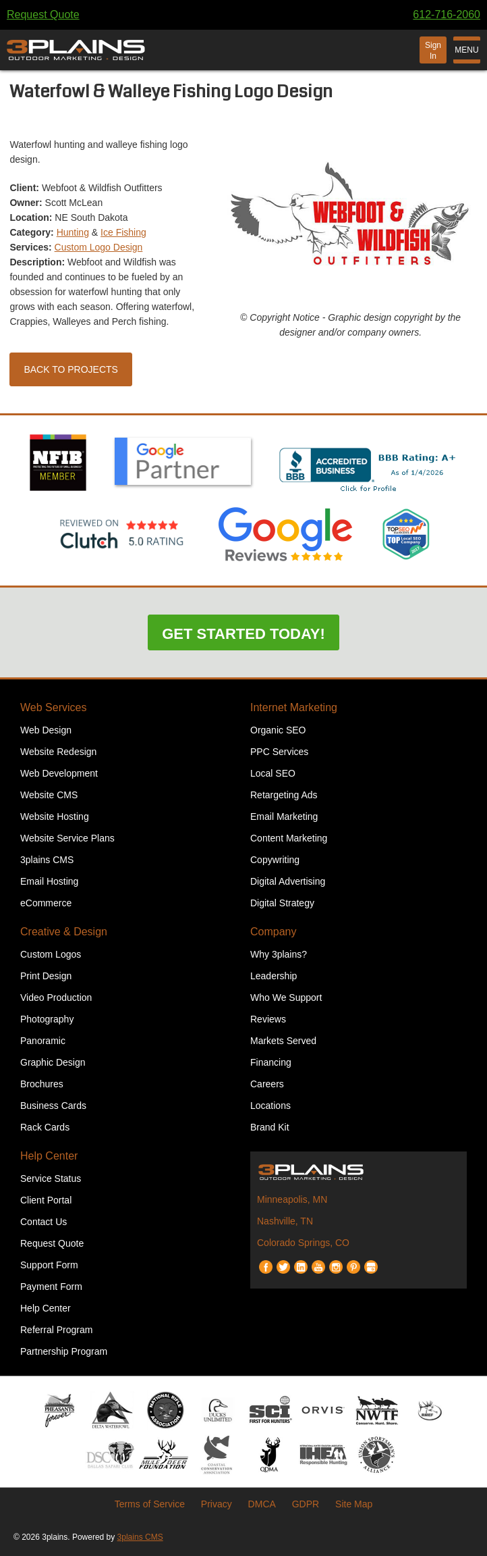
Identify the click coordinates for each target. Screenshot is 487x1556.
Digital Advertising (287, 881)
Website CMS (49, 794)
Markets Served (283, 1040)
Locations (270, 1105)
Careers (267, 1084)
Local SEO (272, 773)
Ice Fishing (123, 232)
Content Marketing (288, 838)
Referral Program (56, 1329)
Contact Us (43, 1221)
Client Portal (45, 1200)
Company (273, 931)
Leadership (273, 975)
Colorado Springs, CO (303, 1242)
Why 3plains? (278, 954)
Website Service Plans (67, 838)
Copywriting (274, 859)
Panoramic (42, 1040)
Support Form (49, 1265)
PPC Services (279, 751)
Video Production (56, 997)
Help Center (49, 1156)
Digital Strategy (282, 903)
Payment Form (51, 1286)
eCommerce (45, 903)
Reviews (268, 1019)
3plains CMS (47, 859)
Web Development (59, 773)
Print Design (45, 975)
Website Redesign (58, 751)
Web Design (45, 730)
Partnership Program (63, 1351)
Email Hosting (49, 881)
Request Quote (43, 14)
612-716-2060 (446, 14)
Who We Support (286, 997)
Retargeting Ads (284, 794)
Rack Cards (44, 1127)
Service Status (50, 1178)
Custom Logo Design (99, 247)
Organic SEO (278, 730)
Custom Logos (50, 954)
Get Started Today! (243, 633)
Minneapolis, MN (292, 1199)
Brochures (41, 1084)
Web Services (53, 707)
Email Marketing (284, 816)
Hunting (73, 232)
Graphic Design (53, 1062)
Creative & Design (63, 931)
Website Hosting (54, 816)
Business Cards (53, 1105)
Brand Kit (269, 1127)
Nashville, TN (285, 1221)
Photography (47, 1019)
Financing (270, 1062)
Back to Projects (71, 369)
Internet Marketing (293, 707)
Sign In (433, 51)
